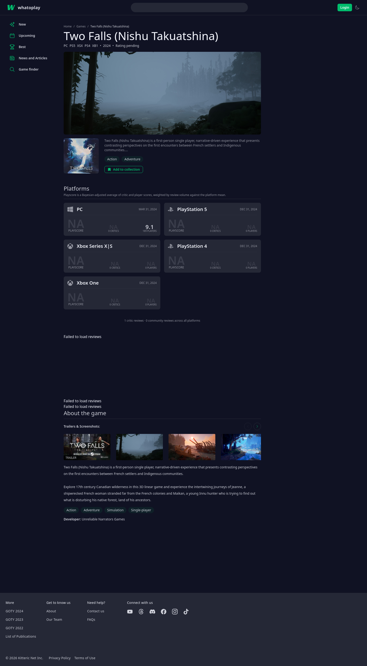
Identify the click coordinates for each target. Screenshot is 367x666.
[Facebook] (163, 611)
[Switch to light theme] (357, 7)
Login (344, 7)
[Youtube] (130, 611)
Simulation (115, 510)
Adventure (132, 159)
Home (68, 26)
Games (81, 26)
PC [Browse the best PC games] (66, 45)
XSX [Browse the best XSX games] (80, 45)
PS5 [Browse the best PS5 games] (72, 45)
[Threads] (141, 611)
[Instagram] (175, 611)
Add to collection (123, 169)
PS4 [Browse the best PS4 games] (87, 45)
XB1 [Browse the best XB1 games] (95, 45)
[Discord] (152, 611)
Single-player (141, 510)
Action (112, 159)
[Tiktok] (186, 611)
